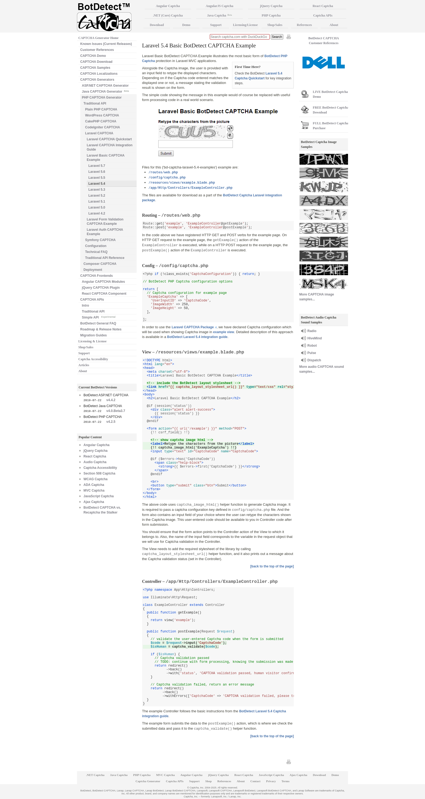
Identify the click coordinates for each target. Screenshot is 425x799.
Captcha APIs (322, 15)
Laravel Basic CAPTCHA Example (105, 158)
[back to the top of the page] (272, 566)
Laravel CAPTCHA (99, 133)
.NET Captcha (95, 775)
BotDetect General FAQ (98, 323)
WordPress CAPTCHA (102, 115)
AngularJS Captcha (219, 6)
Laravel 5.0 (96, 207)
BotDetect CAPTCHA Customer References (323, 40)
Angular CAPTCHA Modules (103, 282)
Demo (186, 25)
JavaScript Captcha (98, 496)
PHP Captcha (271, 15)
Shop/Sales (85, 347)
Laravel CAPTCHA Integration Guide (110, 147)
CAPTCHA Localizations (99, 74)
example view (223, 332)
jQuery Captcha (95, 451)
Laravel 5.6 (96, 172)
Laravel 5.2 (96, 195)
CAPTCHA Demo (93, 56)
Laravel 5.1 (96, 201)
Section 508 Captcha (99, 473)
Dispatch (314, 360)
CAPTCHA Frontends (96, 276)
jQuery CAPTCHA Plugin (101, 288)
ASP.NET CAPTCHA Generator (105, 85)
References (304, 25)
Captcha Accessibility (93, 359)
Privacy (271, 781)
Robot (312, 345)
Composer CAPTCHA (99, 264)
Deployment (92, 270)
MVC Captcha (93, 490)
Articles (83, 365)
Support (84, 353)
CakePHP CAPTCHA (100, 121)
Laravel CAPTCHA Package (193, 327)
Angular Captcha (96, 445)
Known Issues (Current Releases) (106, 44)
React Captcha (94, 456)
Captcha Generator (148, 781)
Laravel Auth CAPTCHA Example (105, 232)
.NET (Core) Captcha (168, 15)
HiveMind (314, 338)
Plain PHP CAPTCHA (101, 109)
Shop (208, 781)
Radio (311, 331)
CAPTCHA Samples (95, 68)
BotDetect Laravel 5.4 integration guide (197, 337)
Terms (286, 781)
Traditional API (94, 103)
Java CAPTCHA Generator (105, 91)
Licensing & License (92, 341)
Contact (255, 781)
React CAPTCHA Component (104, 293)
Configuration (96, 246)
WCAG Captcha (95, 479)
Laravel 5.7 (96, 166)
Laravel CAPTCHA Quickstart (109, 139)
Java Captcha (219, 15)
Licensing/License (245, 25)
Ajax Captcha (93, 502)
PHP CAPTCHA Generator (102, 97)
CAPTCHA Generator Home (98, 38)
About (82, 371)
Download (157, 25)
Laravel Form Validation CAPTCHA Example (105, 221)
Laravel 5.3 (96, 189)
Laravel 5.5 (96, 178)
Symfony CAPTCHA (100, 240)
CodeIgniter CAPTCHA (102, 127)
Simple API (98, 317)
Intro (85, 305)
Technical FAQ (96, 252)
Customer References (97, 50)
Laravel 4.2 (96, 213)
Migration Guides (93, 335)
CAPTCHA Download (96, 62)
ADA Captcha (93, 485)
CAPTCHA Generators (97, 80)
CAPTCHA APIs (92, 299)
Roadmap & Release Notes (100, 329)
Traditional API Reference (104, 258)
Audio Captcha (95, 462)
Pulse (311, 353)
